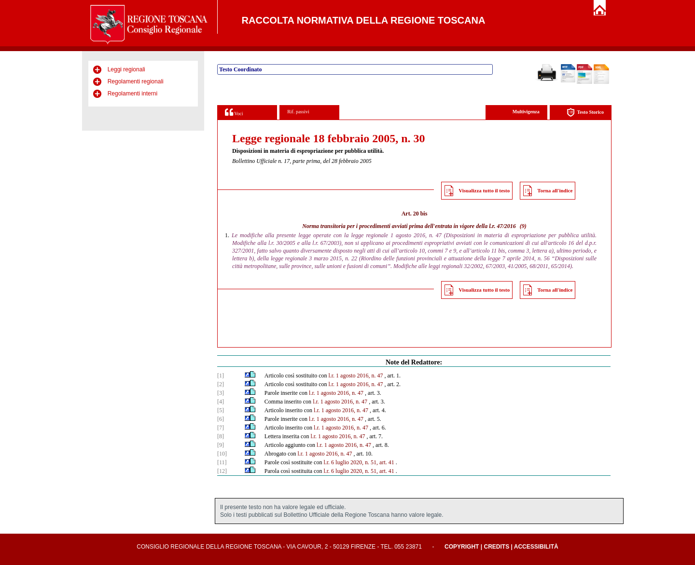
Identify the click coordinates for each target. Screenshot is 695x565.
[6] (220, 419)
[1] (220, 375)
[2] (220, 384)
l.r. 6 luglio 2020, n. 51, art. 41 (358, 462)
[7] (220, 427)
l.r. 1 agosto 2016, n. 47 (355, 375)
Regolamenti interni (132, 93)
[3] (220, 393)
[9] (220, 445)
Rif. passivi (298, 111)
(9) (523, 226)
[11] (222, 462)
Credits (496, 546)
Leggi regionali (126, 69)
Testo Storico (585, 112)
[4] (220, 401)
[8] (220, 436)
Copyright (462, 546)
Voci (234, 112)
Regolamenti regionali (136, 81)
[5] (220, 410)
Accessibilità (536, 546)
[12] (222, 471)
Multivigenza (526, 111)
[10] (222, 453)
